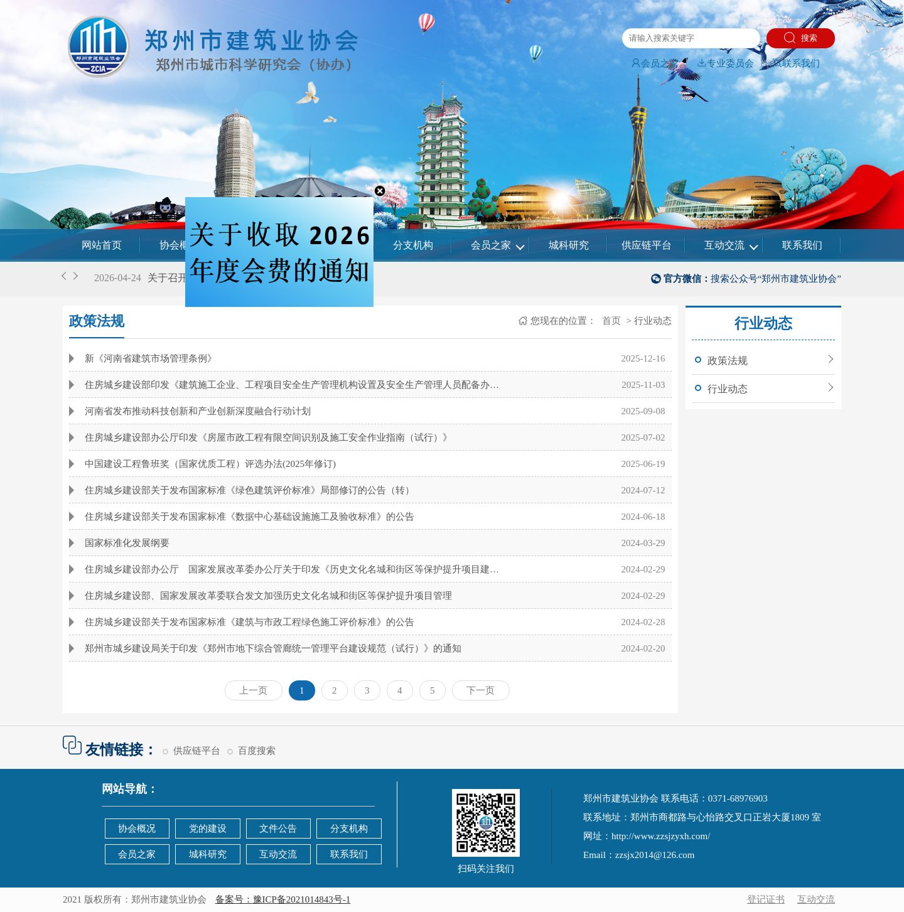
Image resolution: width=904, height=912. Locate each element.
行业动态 (728, 389)
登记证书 (766, 899)
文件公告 (278, 828)
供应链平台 (647, 245)
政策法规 (728, 360)
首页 (610, 321)
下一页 (480, 690)
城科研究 (569, 245)
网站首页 (102, 245)
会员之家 (655, 63)
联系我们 (796, 63)
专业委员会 (725, 63)
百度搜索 (257, 751)
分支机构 (413, 245)
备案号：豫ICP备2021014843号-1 (283, 899)
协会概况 (179, 245)
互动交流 (724, 245)
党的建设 (208, 828)
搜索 (800, 37)
